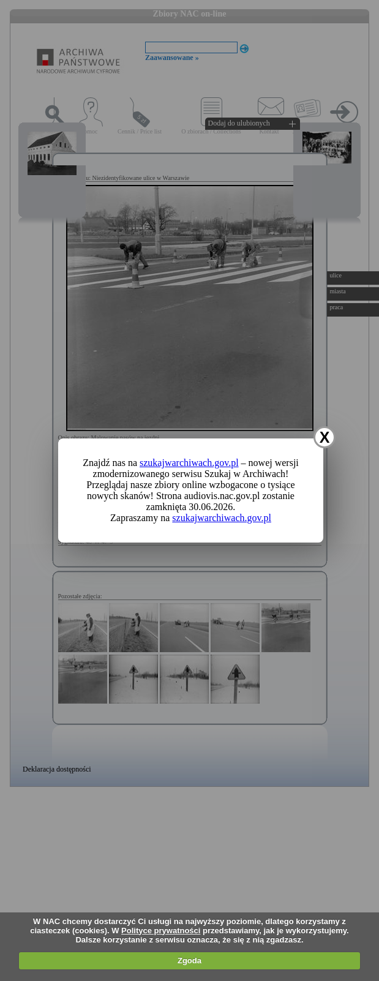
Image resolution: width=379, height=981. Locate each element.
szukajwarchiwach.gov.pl (189, 462)
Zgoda (189, 960)
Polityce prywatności (160, 930)
